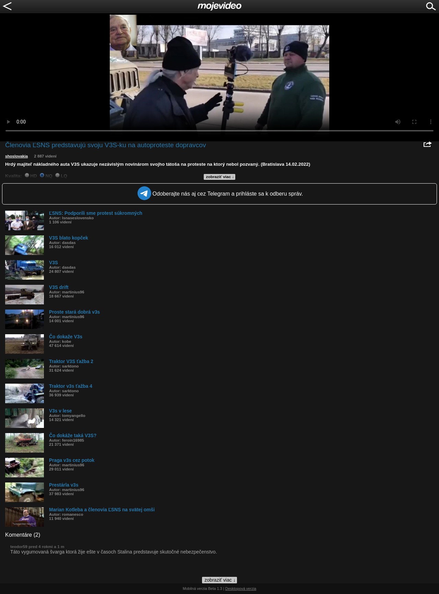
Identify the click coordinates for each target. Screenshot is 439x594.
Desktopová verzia (241, 588)
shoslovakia (16, 156)
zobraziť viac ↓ (220, 176)
